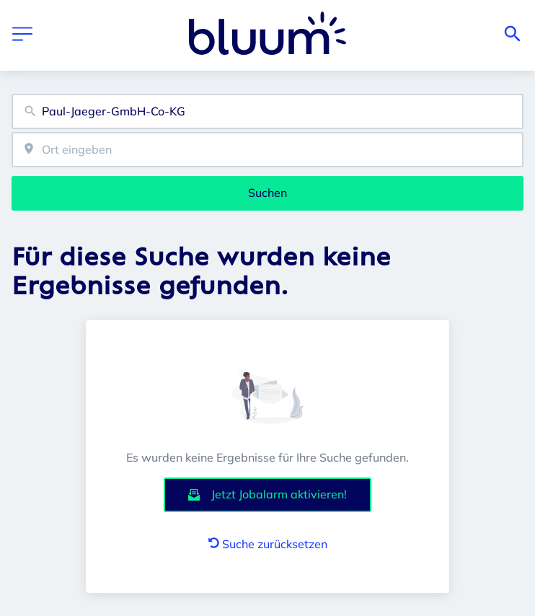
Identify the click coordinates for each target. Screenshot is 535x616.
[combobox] (267, 111)
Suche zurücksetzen (267, 544)
